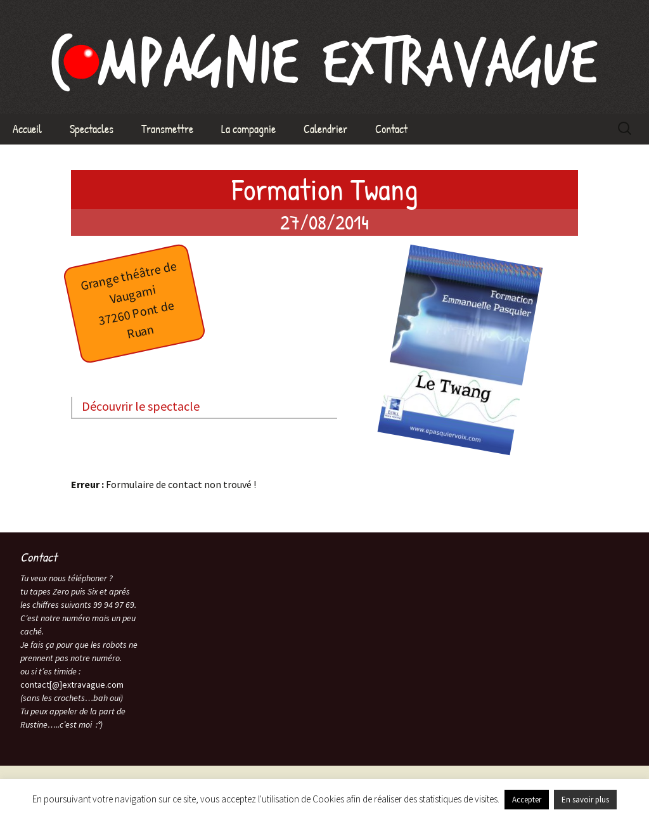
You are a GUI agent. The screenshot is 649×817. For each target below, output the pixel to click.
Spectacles (91, 129)
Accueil (27, 129)
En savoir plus (585, 799)
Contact (391, 129)
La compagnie (248, 129)
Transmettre (167, 129)
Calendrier (325, 129)
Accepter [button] (526, 799)
